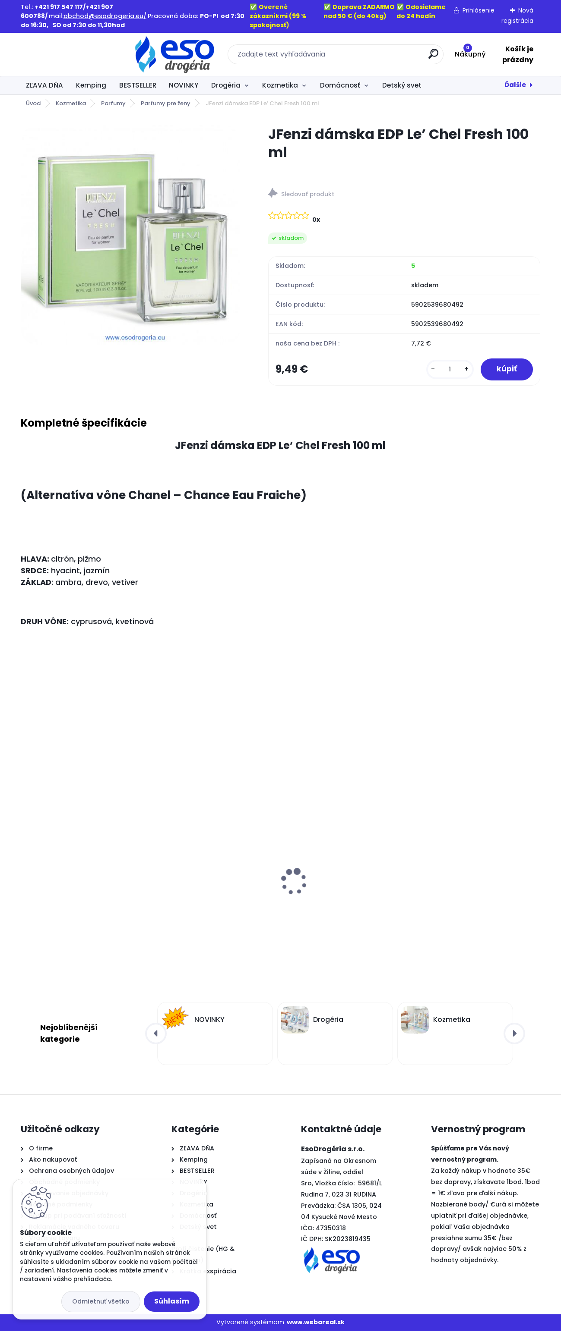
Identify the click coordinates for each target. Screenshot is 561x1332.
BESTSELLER (137, 85)
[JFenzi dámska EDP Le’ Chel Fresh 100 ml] (131, 235)
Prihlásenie (478, 10)
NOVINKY (183, 85)
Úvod (33, 103)
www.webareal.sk (316, 1323)
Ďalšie (515, 84)
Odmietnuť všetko (101, 1301)
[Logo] (74, 54)
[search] (375, 57)
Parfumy (113, 103)
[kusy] (447, 370)
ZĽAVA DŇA (44, 85)
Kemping (91, 85)
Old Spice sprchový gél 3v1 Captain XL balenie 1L (333, 899)
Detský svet (402, 85)
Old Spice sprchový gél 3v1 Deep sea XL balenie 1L (475, 899)
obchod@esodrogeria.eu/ (104, 16)
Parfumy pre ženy (165, 103)
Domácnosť (340, 85)
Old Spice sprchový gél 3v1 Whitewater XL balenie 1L (70, 899)
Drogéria (226, 85)
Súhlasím (171, 1301)
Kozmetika (280, 85)
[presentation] (26, 869)
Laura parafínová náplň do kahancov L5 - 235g (203, 899)
